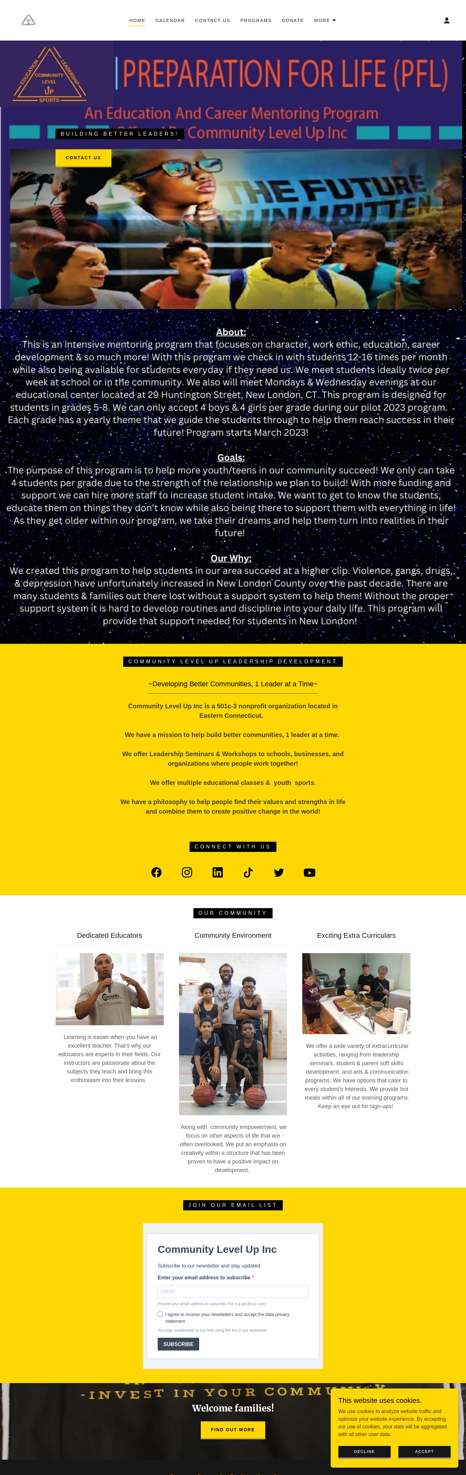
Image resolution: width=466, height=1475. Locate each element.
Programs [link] (256, 20)
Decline (364, 1451)
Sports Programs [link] (276, 1378)
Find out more (233, 1331)
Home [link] (137, 20)
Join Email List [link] (235, 1378)
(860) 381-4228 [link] (232, 1444)
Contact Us (83, 157)
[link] (28, 20)
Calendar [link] (170, 20)
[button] (325, 20)
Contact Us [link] (212, 20)
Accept (424, 1451)
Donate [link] (293, 20)
